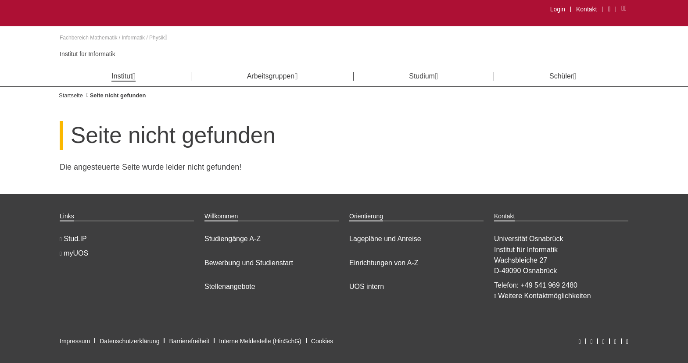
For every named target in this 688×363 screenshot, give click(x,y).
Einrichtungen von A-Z (383, 263)
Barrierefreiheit (189, 341)
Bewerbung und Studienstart (248, 263)
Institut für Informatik (87, 53)
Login (557, 9)
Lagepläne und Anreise (385, 238)
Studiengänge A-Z (232, 238)
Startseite (71, 95)
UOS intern (366, 286)
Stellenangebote (229, 286)
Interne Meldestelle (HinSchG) (260, 341)
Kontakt (586, 9)
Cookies (322, 341)
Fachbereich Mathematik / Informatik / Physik (113, 38)
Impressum (75, 341)
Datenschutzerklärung (129, 341)
